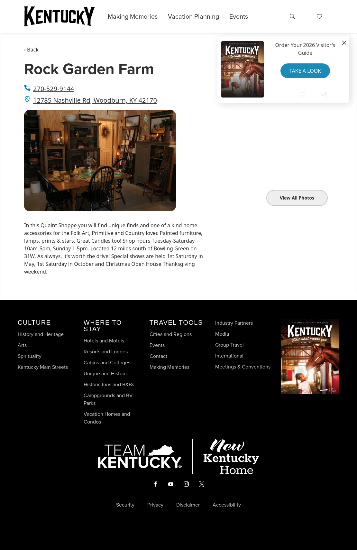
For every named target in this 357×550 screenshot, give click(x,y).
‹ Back (31, 49)
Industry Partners (234, 323)
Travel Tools (176, 322)
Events (238, 16)
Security (125, 505)
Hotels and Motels (104, 340)
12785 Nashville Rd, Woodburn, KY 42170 (95, 100)
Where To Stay (103, 325)
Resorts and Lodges (106, 351)
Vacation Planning (193, 16)
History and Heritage (41, 334)
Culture (34, 322)
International (229, 355)
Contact (158, 356)
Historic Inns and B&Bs (109, 384)
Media (222, 334)
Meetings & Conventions (242, 366)
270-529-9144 (53, 88)
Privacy (155, 505)
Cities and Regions (171, 334)
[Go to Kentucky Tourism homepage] (59, 16)
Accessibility (227, 505)
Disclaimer (188, 505)
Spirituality (30, 356)
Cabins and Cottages (107, 362)
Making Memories (133, 16)
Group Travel (229, 345)
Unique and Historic (106, 373)
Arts (22, 345)
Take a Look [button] (305, 70)
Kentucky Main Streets (43, 367)
